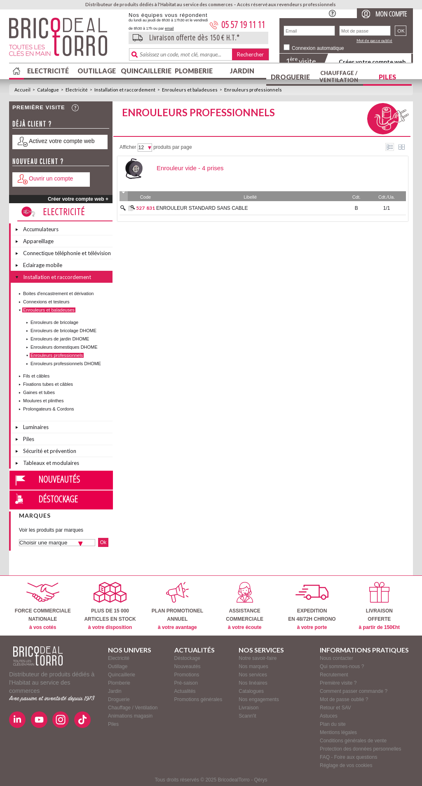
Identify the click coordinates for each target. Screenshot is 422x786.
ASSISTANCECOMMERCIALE (244, 606)
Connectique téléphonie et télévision (67, 253)
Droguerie (290, 77)
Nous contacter (336, 658)
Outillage (96, 71)
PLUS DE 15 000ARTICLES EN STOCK (110, 606)
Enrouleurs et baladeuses (190, 89)
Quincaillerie (145, 71)
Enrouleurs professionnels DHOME (65, 363)
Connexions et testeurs (46, 301)
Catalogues (251, 691)
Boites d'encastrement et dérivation (58, 293)
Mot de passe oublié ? (344, 699)
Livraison (248, 708)
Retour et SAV (335, 708)
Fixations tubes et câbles (48, 384)
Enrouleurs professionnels (253, 89)
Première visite (38, 107)
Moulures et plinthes (43, 400)
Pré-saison (186, 683)
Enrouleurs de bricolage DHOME (63, 330)
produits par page (172, 147)
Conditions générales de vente (353, 741)
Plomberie (194, 71)
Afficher (128, 147)
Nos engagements (259, 699)
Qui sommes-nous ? (342, 666)
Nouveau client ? (38, 161)
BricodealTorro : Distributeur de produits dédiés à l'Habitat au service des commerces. (65, 39)
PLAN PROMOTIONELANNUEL (177, 606)
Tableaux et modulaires (51, 463)
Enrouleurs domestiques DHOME (64, 347)
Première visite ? (338, 683)
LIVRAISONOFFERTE (379, 606)
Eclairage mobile (42, 265)
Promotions (186, 675)
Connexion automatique (318, 48)
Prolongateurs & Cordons (48, 408)
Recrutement (334, 675)
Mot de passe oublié (374, 40)
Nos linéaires (253, 683)
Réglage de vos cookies (346, 765)
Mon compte (391, 14)
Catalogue (48, 89)
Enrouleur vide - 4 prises (190, 167)
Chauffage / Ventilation (338, 76)
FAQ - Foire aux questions (348, 757)
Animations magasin (130, 716)
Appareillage (38, 241)
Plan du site (333, 724)
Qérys (260, 780)
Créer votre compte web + (78, 199)
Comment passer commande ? (353, 691)
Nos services (253, 675)
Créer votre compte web (372, 61)
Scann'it (247, 716)
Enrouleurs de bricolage (54, 322)
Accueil (22, 89)
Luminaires (36, 427)
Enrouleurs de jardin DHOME (59, 338)
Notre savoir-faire (258, 658)
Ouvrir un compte (51, 178)
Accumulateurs (41, 229)
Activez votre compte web (62, 141)
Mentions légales (338, 732)
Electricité (48, 71)
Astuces (329, 716)
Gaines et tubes (39, 392)
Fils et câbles (36, 375)
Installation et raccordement (124, 89)
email (169, 28)
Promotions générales (198, 699)
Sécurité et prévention (49, 451)
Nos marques (253, 666)
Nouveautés (59, 479)
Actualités (185, 691)
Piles (387, 77)
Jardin (242, 71)
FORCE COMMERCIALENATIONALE (43, 606)
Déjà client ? (32, 124)
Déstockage (58, 499)
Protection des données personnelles (360, 749)
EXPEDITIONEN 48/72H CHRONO (311, 606)
